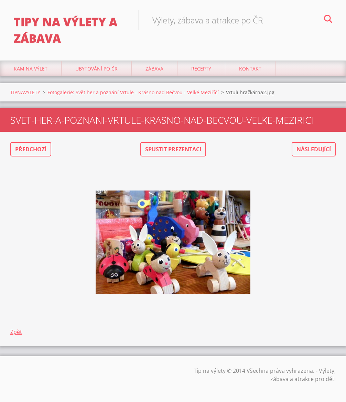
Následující (313, 149)
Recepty (201, 68)
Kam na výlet (30, 68)
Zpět (16, 332)
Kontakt (250, 68)
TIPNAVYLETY (25, 92)
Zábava (154, 68)
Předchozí (30, 149)
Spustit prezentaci (173, 149)
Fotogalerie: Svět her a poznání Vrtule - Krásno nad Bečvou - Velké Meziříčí (133, 92)
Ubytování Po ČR (96, 68)
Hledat (328, 20)
